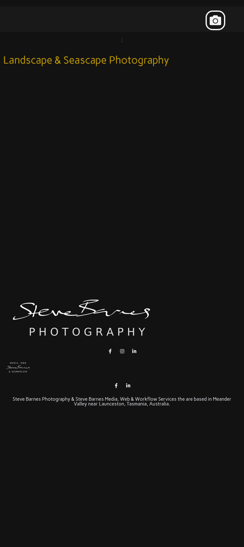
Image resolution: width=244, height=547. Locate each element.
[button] (215, 20)
